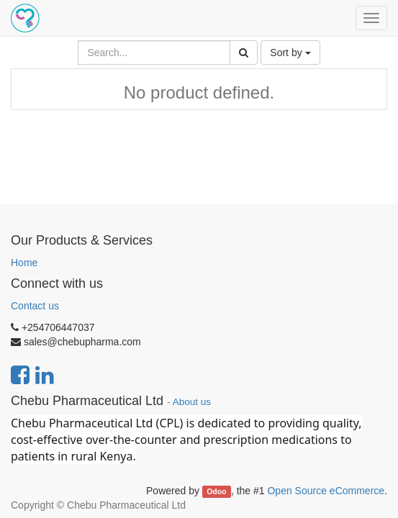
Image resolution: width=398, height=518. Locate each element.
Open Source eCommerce (325, 490)
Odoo (216, 491)
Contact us (35, 306)
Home (24, 262)
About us (192, 401)
